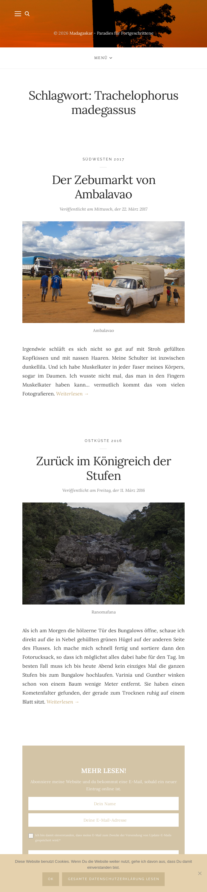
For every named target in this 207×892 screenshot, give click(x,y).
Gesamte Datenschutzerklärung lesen (114, 879)
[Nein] (200, 873)
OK (51, 879)
